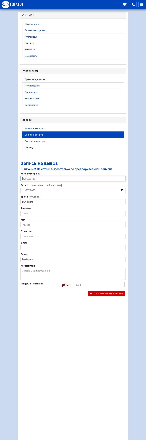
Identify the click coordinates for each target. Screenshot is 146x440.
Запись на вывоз (34, 134)
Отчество (25, 231)
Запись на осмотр (34, 128)
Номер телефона (30, 173)
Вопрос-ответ (32, 98)
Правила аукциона (35, 79)
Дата (41, 185)
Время (30, 196)
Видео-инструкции (35, 30)
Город (23, 254)
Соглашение (31, 104)
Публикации (31, 36)
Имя (22, 219)
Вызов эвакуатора (35, 141)
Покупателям (32, 85)
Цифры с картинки (32, 283)
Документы (31, 55)
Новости (29, 43)
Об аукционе (32, 24)
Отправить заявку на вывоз (106, 293)
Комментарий (28, 265)
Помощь (29, 147)
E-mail (23, 242)
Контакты (30, 49)
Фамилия (25, 208)
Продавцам (31, 92)
